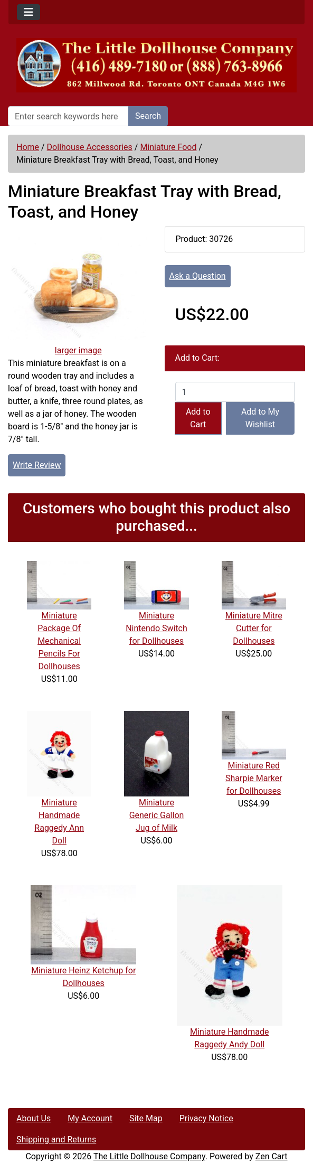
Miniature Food (168, 147)
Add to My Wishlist (260, 418)
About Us (33, 1118)
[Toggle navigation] (28, 12)
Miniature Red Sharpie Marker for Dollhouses (253, 778)
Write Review (37, 465)
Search (148, 116)
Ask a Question (197, 276)
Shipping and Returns (56, 1139)
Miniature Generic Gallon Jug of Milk (156, 815)
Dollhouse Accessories (89, 147)
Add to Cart (198, 418)
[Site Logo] (156, 65)
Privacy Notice (206, 1118)
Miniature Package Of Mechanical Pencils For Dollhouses (59, 641)
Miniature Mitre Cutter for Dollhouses (253, 628)
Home (27, 147)
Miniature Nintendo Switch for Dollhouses (156, 628)
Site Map (146, 1118)
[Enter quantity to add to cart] (235, 392)
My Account (90, 1118)
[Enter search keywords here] (68, 116)
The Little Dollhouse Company (149, 1156)
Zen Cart (271, 1156)
